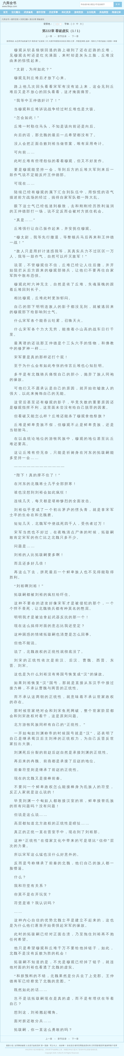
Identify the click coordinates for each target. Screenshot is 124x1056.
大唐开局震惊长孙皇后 (58, 41)
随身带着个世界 (110, 1045)
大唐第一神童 (111, 41)
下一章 (75, 36)
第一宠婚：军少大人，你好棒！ (53, 1045)
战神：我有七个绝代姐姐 (96, 41)
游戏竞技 (78, 12)
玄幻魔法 (15, 12)
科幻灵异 (66, 12)
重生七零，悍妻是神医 (76, 41)
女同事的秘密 (20, 1045)
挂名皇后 (70, 1045)
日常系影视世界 (97, 1045)
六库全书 (5, 19)
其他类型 (103, 12)
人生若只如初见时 (33, 1045)
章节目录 (62, 36)
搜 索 (118, 4)
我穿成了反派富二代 (40, 41)
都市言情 (40, 12)
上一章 (48, 36)
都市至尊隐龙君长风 (82, 1045)
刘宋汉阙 (24, 19)
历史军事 (53, 12)
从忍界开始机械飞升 (23, 41)
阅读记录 (116, 12)
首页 (5, 12)
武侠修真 (28, 12)
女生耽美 (91, 12)
